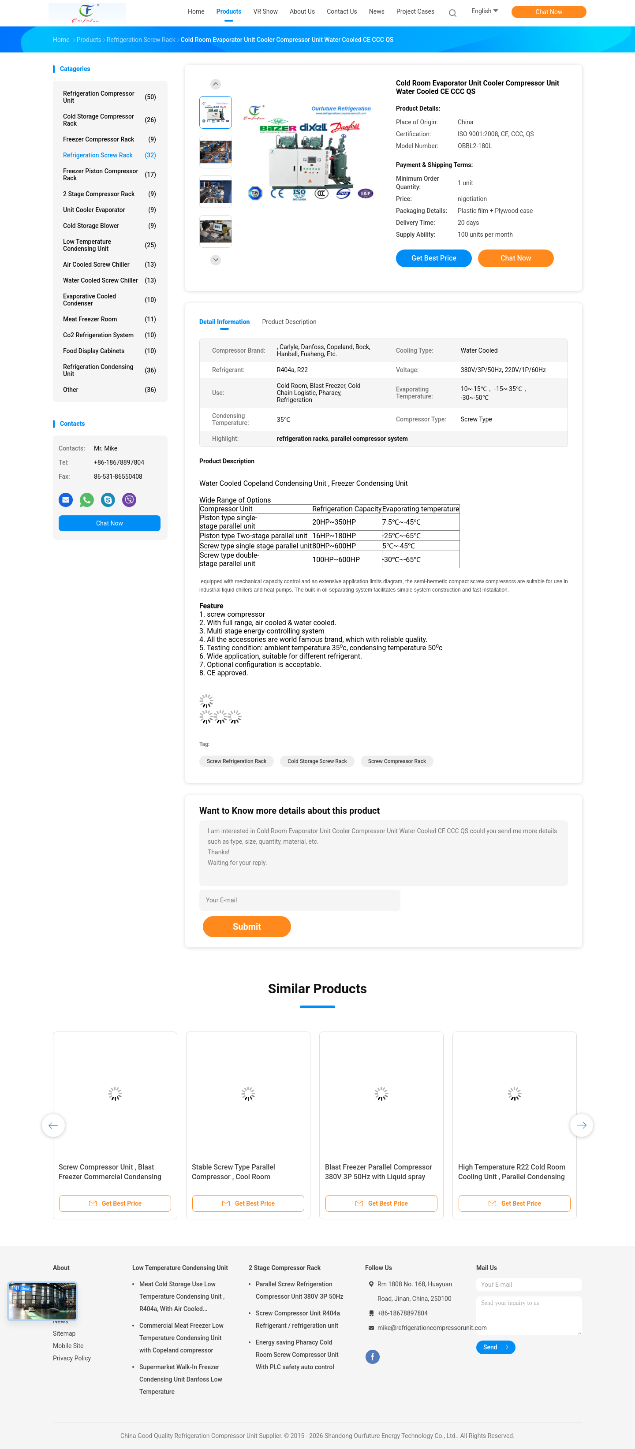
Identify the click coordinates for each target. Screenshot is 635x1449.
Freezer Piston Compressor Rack (109, 175)
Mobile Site (68, 1345)
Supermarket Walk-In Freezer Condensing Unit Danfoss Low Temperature (180, 1379)
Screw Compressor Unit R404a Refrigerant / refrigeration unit (298, 1319)
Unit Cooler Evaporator (109, 209)
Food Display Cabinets (109, 350)
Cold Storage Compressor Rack (109, 120)
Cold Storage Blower (109, 225)
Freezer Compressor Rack (109, 139)
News (60, 1321)
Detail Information (224, 321)
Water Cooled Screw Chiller (109, 280)
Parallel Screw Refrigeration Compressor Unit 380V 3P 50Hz (300, 1290)
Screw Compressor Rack (397, 761)
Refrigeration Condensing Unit (109, 370)
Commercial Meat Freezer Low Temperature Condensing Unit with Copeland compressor (181, 1338)
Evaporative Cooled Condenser (109, 300)
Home (61, 1284)
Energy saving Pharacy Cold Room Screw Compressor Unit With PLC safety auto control (297, 1355)
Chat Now (549, 11)
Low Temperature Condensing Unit (109, 245)
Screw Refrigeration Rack (236, 761)
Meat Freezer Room (109, 319)
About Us (65, 1308)
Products (65, 1296)
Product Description (289, 321)
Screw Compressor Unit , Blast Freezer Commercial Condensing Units (110, 1177)
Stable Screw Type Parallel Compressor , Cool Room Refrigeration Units (233, 1177)
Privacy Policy (72, 1358)
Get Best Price (433, 258)
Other (109, 389)
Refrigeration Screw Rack (109, 155)
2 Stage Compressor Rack (109, 194)
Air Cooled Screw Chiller (109, 264)
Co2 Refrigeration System (109, 335)
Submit (247, 926)
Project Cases (415, 11)
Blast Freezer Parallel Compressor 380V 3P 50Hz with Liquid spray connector (378, 1177)
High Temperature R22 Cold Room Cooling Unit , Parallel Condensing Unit (511, 1177)
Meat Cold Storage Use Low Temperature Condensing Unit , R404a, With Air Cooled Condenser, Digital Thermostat (181, 1298)
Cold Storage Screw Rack (317, 761)
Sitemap (64, 1333)
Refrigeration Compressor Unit (109, 97)
